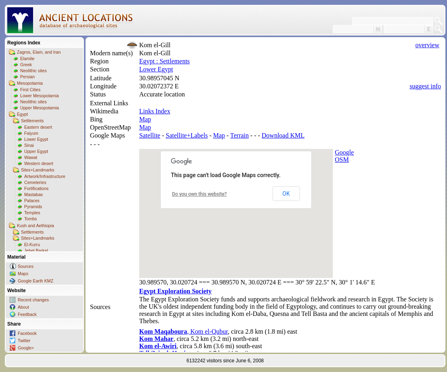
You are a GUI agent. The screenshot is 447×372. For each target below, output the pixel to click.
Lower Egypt (36, 139)
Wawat (30, 157)
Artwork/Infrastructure (44, 176)
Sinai (29, 145)
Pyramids (33, 206)
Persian (27, 76)
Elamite (27, 58)
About (23, 307)
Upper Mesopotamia (39, 107)
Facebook (27, 333)
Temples (32, 212)
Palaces (32, 200)
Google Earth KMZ (35, 280)
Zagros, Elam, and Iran (39, 52)
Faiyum (31, 133)
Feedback (27, 314)
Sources (25, 266)
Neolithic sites (33, 70)
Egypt (22, 114)
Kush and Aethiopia (35, 225)
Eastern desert (38, 127)
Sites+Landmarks (37, 169)
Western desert (38, 163)
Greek (26, 64)
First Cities (30, 89)
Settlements (32, 120)
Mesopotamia (30, 83)
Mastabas (33, 194)
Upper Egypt (36, 151)
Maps (23, 273)
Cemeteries (35, 182)
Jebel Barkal (36, 250)
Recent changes (33, 299)
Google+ (26, 347)
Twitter (24, 340)
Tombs (30, 218)
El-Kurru (32, 244)
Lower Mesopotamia (39, 95)
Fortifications (36, 188)
